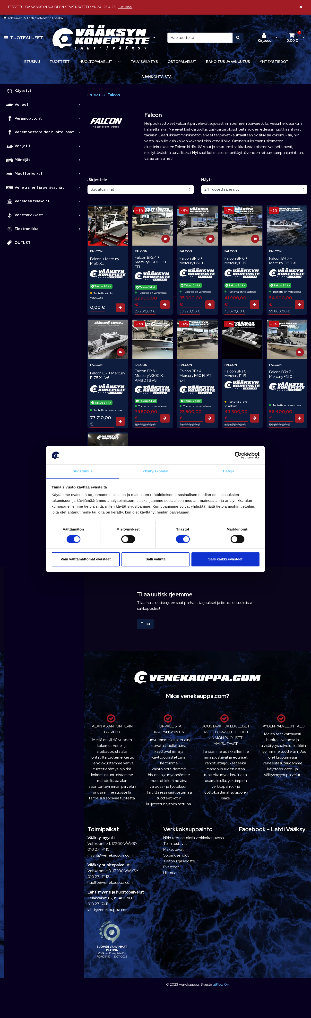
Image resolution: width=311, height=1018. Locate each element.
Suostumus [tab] (83, 471)
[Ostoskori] (292, 37)
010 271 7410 (98, 849)
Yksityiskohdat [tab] (155, 471)
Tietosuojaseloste (179, 861)
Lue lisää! (125, 6)
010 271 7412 (98, 876)
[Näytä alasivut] (119, 62)
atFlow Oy (221, 984)
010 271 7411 (97, 903)
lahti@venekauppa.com (108, 909)
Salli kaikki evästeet (225, 559)
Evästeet (171, 866)
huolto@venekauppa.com (110, 882)
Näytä (207, 179)
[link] (79, 104)
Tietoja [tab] (228, 471)
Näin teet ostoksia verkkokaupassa (193, 837)
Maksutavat (173, 849)
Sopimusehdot (176, 855)
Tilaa (145, 623)
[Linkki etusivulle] (101, 37)
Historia (169, 872)
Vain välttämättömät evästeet (86, 559)
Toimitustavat (175, 843)
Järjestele (97, 179)
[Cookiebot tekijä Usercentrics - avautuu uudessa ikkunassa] (238, 455)
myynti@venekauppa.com (110, 855)
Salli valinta (156, 559)
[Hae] (200, 38)
